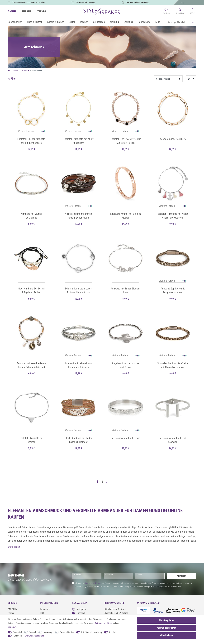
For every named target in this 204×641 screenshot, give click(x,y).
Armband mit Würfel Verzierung (31, 215)
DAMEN (12, 11)
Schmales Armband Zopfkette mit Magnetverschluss (172, 365)
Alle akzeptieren (166, 620)
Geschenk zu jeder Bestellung (137, 2)
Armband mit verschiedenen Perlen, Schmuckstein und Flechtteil (31, 365)
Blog (182, 2)
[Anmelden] (180, 11)
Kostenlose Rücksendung (85, 2)
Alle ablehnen (166, 635)
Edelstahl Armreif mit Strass (125, 438)
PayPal (112, 632)
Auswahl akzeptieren (166, 628)
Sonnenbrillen (15, 21)
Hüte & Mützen (35, 21)
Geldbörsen (99, 21)
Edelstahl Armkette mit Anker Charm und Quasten (172, 215)
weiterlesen (14, 546)
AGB (42, 613)
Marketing (47, 632)
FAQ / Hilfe (12, 609)
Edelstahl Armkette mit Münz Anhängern (78, 140)
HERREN (26, 11)
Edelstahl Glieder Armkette (173, 139)
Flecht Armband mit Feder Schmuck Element (78, 440)
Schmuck (128, 21)
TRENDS (41, 11)
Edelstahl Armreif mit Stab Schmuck (172, 440)
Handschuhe (144, 21)
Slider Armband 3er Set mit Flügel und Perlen (31, 290)
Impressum (45, 609)
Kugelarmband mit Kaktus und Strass (125, 365)
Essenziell (17, 632)
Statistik (32, 632)
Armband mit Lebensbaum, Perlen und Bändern (78, 365)
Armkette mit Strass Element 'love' (125, 290)
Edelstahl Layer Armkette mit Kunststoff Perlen (125, 140)
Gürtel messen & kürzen (115, 609)
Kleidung (114, 21)
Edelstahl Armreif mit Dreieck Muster (125, 215)
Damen (15, 70)
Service (11, 613)
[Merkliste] (166, 11)
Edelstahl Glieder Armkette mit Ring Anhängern (31, 140)
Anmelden (181, 576)
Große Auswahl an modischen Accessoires (28, 2)
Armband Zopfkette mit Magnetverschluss (173, 290)
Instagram (79, 609)
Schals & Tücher (55, 21)
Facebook (78, 613)
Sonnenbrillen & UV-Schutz (116, 613)
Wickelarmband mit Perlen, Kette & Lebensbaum (78, 215)
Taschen (84, 21)
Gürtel (72, 21)
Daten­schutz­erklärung (103, 623)
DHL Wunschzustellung (91, 632)
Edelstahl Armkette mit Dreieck (31, 440)
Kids (157, 21)
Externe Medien (67, 632)
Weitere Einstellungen (34, 635)
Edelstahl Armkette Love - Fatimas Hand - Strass (78, 290)
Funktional (17, 635)
